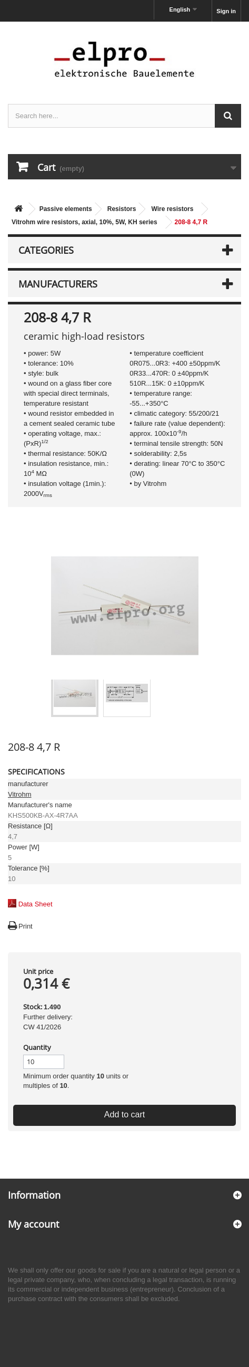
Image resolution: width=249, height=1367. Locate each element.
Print (25, 926)
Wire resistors (172, 209)
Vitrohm (20, 794)
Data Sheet (35, 904)
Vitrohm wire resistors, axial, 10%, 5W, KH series (84, 222)
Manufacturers (57, 284)
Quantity (37, 1047)
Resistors (121, 209)
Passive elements (65, 209)
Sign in (226, 11)
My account (33, 1224)
